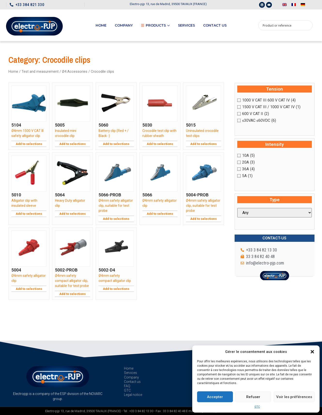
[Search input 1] (282, 25)
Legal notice (133, 395)
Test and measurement (40, 71)
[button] (312, 351)
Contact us (215, 25)
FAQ (127, 386)
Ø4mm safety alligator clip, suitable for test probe (116, 206)
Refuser (253, 397)
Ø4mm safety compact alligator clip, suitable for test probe (72, 281)
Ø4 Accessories (74, 71)
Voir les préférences (294, 397)
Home (101, 25)
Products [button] (155, 25)
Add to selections (29, 144)
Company (124, 25)
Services (186, 25)
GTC (257, 406)
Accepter (215, 397)
